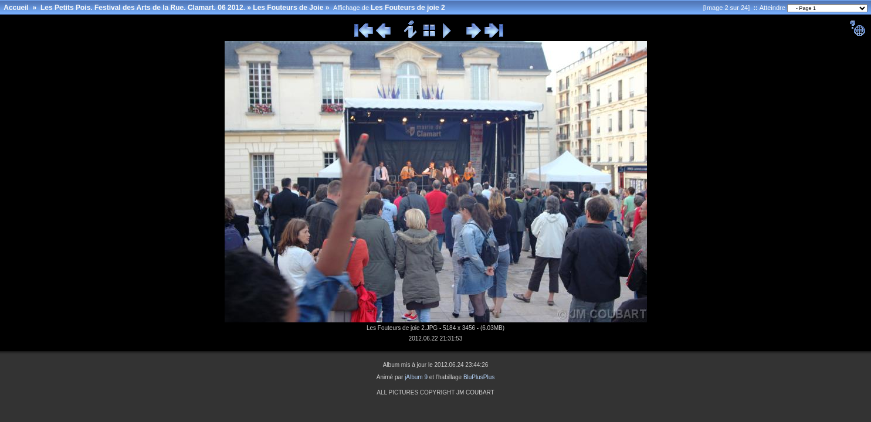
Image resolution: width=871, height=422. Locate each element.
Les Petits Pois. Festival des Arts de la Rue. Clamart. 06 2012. (142, 8)
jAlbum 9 (416, 377)
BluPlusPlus (478, 377)
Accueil (16, 8)
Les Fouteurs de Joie (288, 8)
